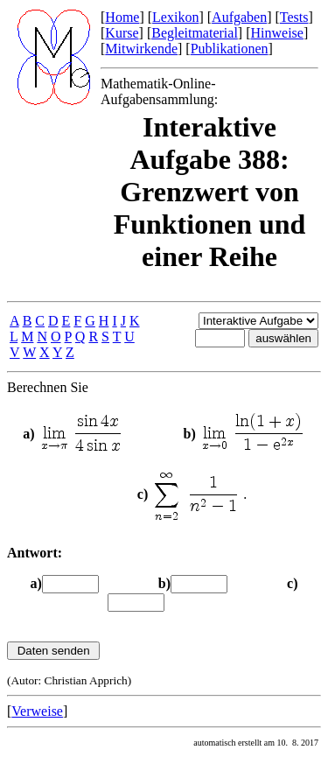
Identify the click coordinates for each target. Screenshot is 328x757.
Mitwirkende (141, 48)
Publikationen (230, 48)
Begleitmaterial (194, 32)
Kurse (121, 32)
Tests (294, 17)
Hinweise (276, 32)
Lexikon (175, 17)
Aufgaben (239, 17)
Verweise (37, 711)
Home (122, 17)
